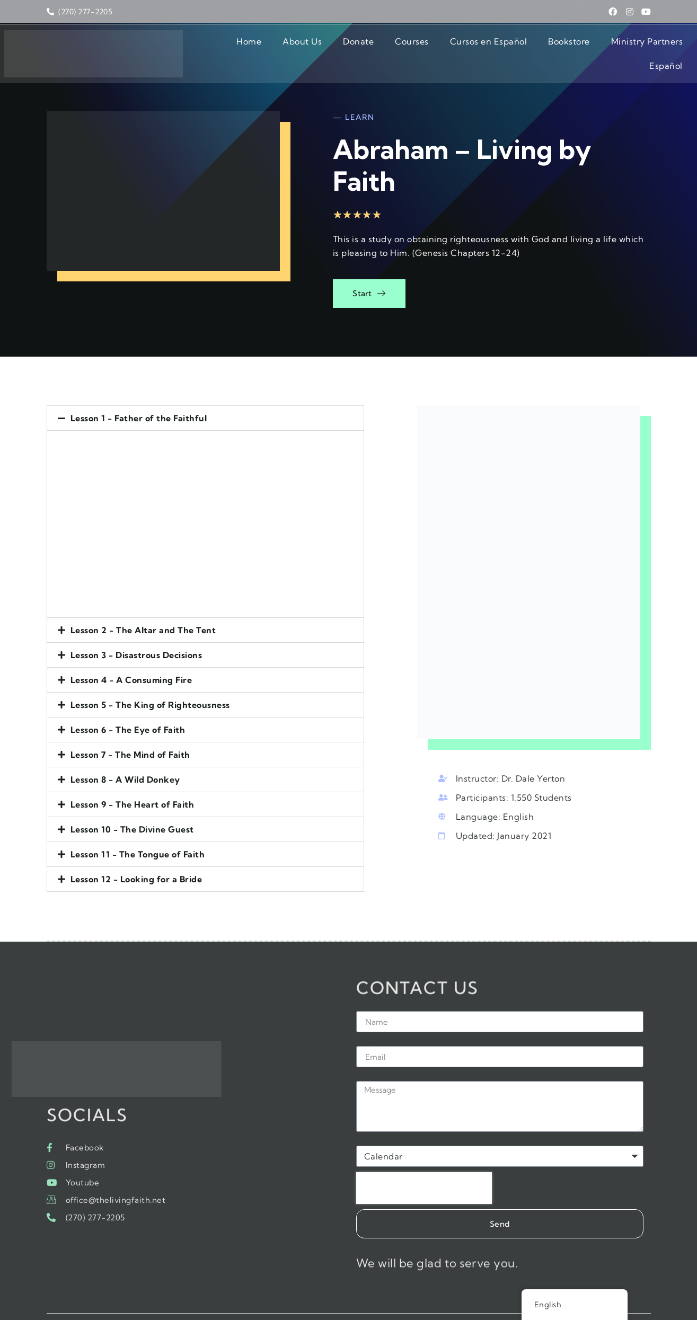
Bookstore (514, 47)
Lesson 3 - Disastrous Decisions (136, 623)
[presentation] (424, 1164)
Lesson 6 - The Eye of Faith (128, 698)
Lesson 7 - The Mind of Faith (130, 723)
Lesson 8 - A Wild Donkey (125, 748)
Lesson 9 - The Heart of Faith (132, 773)
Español (666, 47)
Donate (303, 47)
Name (369, 982)
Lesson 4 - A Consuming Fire (131, 648)
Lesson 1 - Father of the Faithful (138, 387)
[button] (216, 387)
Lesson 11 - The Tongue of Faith (137, 823)
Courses (357, 47)
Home (194, 47)
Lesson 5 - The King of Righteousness (150, 673)
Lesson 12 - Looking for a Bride (136, 848)
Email (368, 1017)
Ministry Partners (593, 47)
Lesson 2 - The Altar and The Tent (143, 598)
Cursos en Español (434, 47)
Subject (372, 1117)
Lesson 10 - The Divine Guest (132, 798)
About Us (247, 47)
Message (374, 1052)
